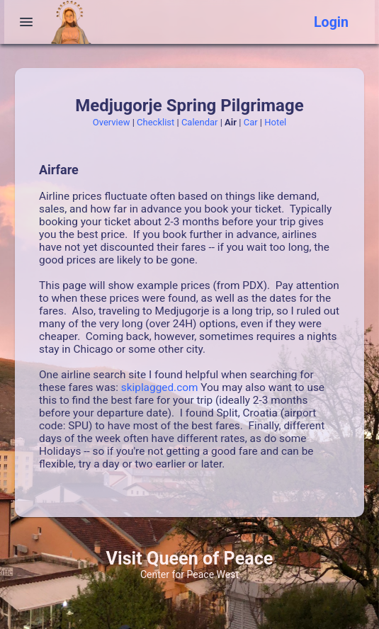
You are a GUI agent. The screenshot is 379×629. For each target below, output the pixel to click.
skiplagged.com (159, 387)
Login (331, 22)
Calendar (199, 122)
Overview (111, 122)
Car (251, 122)
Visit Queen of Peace (189, 558)
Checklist (155, 122)
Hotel (275, 122)
